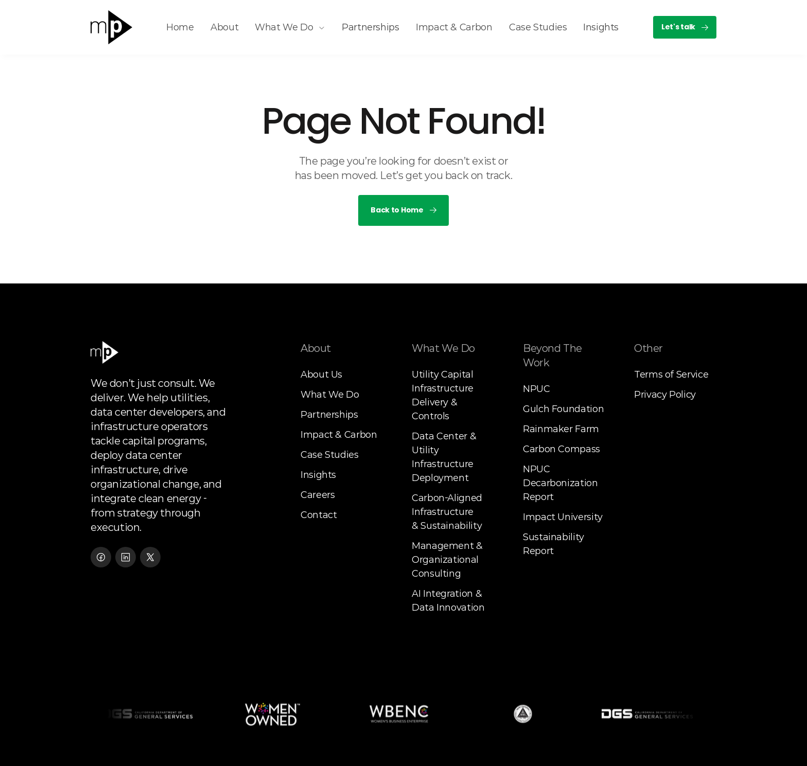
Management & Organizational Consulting (448, 559)
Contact (319, 515)
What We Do (330, 394)
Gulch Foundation (563, 409)
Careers (318, 495)
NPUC (536, 389)
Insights (318, 474)
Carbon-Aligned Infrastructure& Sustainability (448, 511)
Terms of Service (671, 374)
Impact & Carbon (339, 434)
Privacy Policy (665, 394)
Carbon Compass (561, 449)
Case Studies (330, 454)
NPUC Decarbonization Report (561, 483)
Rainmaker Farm (561, 429)
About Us (321, 374)
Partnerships (329, 414)
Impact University (563, 517)
